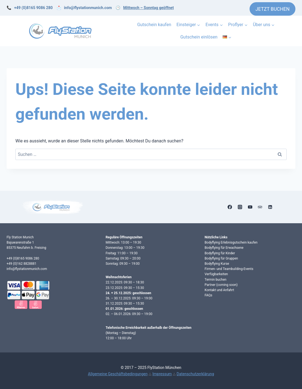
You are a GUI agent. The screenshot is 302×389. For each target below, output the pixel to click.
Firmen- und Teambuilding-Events (229, 269)
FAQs (208, 295)
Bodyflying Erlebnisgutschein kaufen (231, 242)
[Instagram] (240, 207)
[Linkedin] (270, 207)
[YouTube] (250, 207)
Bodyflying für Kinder (220, 253)
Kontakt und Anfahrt (219, 290)
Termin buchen (215, 280)
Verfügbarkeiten (216, 274)
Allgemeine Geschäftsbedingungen (117, 374)
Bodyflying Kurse (217, 264)
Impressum (162, 374)
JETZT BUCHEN (273, 9)
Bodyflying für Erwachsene (224, 248)
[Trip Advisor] (260, 207)
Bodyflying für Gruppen (221, 258)
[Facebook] (229, 207)
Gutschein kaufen (154, 24)
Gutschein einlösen (198, 37)
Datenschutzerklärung (195, 374)
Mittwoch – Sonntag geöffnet (148, 7)
